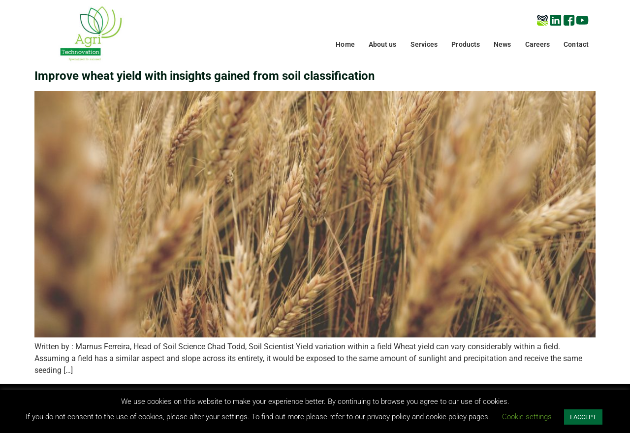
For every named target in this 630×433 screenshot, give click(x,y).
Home (345, 44)
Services (424, 44)
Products (465, 44)
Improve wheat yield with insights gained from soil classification (204, 76)
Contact (576, 44)
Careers (537, 44)
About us (383, 44)
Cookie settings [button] (527, 416)
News (502, 44)
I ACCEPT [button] (583, 417)
